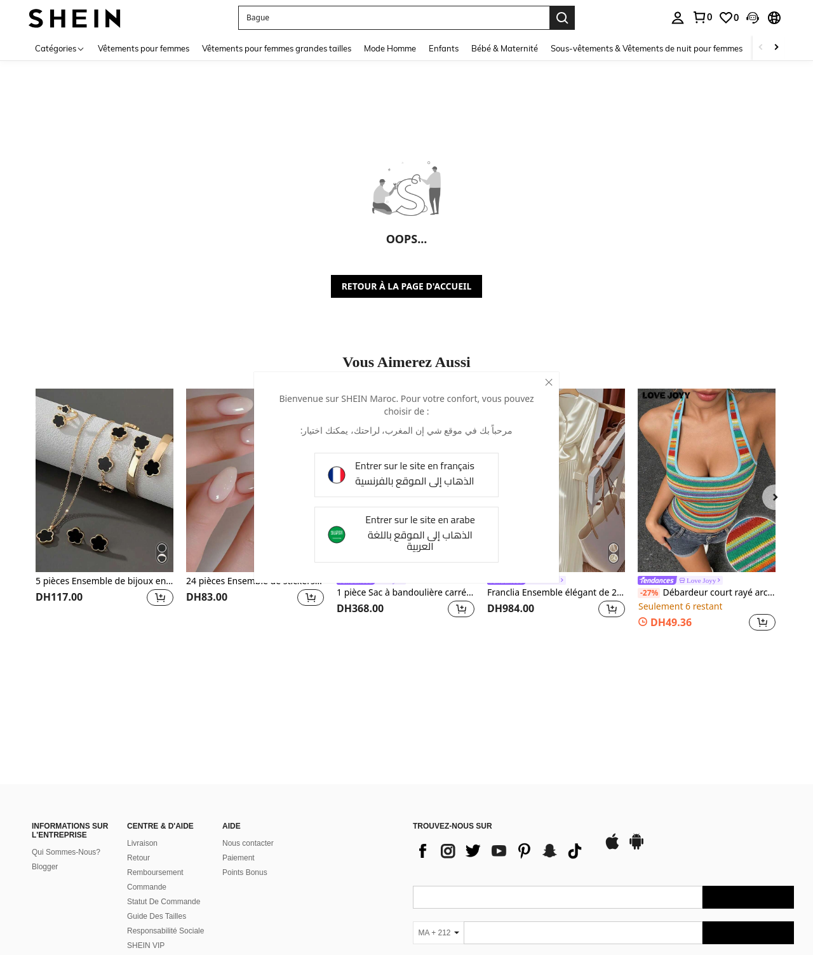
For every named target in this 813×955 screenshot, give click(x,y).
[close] (549, 382)
